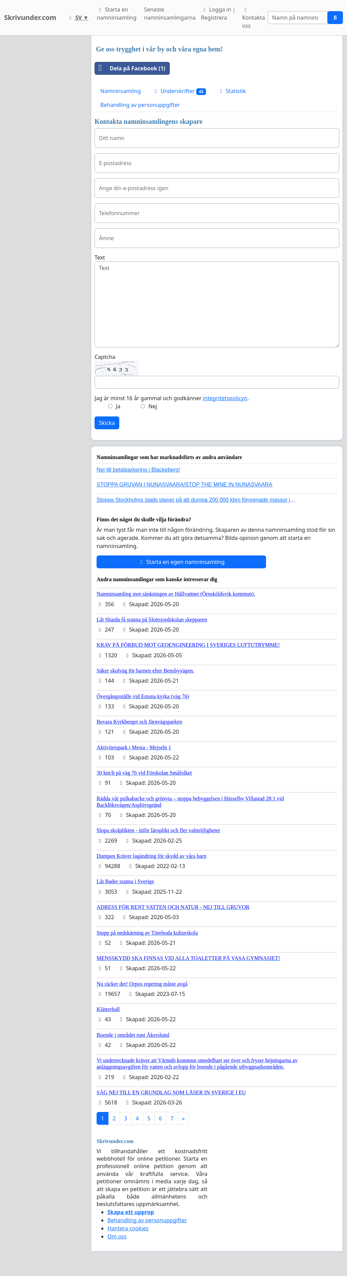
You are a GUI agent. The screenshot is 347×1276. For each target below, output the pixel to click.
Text (100, 257)
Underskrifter (179, 91)
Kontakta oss (253, 18)
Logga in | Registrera (218, 13)
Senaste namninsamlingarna (170, 13)
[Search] (298, 17)
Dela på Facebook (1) (130, 68)
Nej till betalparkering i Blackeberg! (138, 470)
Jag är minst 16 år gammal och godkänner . (172, 398)
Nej (152, 406)
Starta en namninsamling (116, 13)
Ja (118, 406)
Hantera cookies (127, 1228)
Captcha (105, 357)
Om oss (117, 1236)
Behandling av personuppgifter (140, 105)
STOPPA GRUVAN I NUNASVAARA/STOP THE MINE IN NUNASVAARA (184, 484)
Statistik (232, 91)
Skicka (107, 423)
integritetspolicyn (225, 398)
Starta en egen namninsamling (181, 562)
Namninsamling (120, 91)
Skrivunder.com (30, 17)
